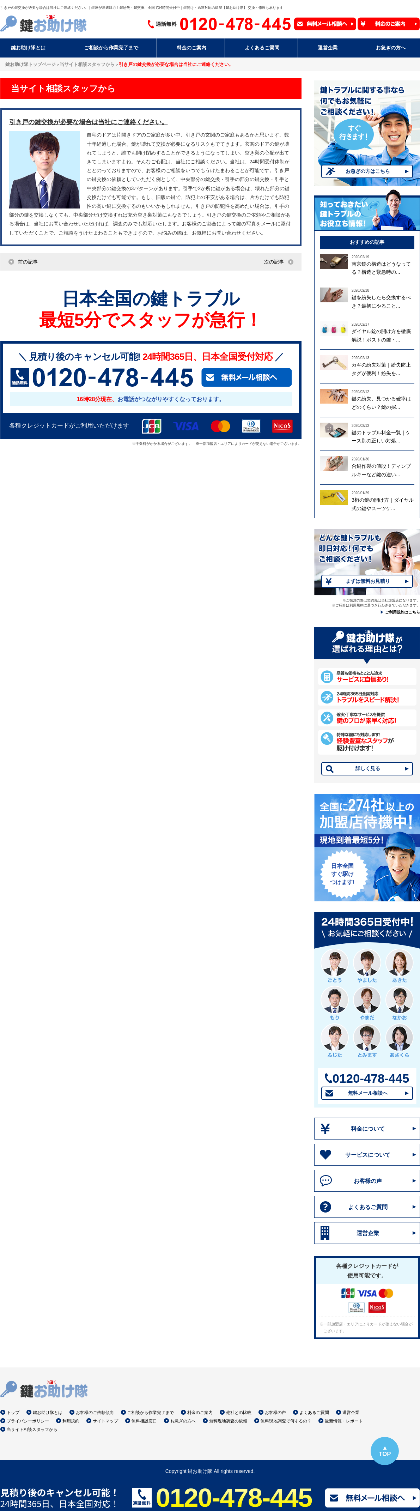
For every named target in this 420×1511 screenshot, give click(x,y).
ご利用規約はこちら (402, 612)
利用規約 (70, 1421)
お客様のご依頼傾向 (95, 1412)
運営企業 (368, 1233)
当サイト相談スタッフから (32, 1429)
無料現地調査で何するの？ (286, 1421)
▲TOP (385, 1450)
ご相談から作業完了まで (150, 1412)
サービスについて (367, 1155)
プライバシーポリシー (28, 1421)
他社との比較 (238, 1412)
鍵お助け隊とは (47, 1412)
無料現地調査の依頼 (228, 1421)
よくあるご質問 (368, 1207)
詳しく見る (367, 768)
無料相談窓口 (144, 1421)
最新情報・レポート (344, 1421)
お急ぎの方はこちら (368, 171)
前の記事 (28, 262)
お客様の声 (368, 1181)
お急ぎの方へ (183, 1421)
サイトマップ (105, 1421)
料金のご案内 (200, 1412)
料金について (368, 1129)
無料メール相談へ (368, 1093)
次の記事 (274, 262)
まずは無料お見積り (368, 581)
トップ (13, 1412)
